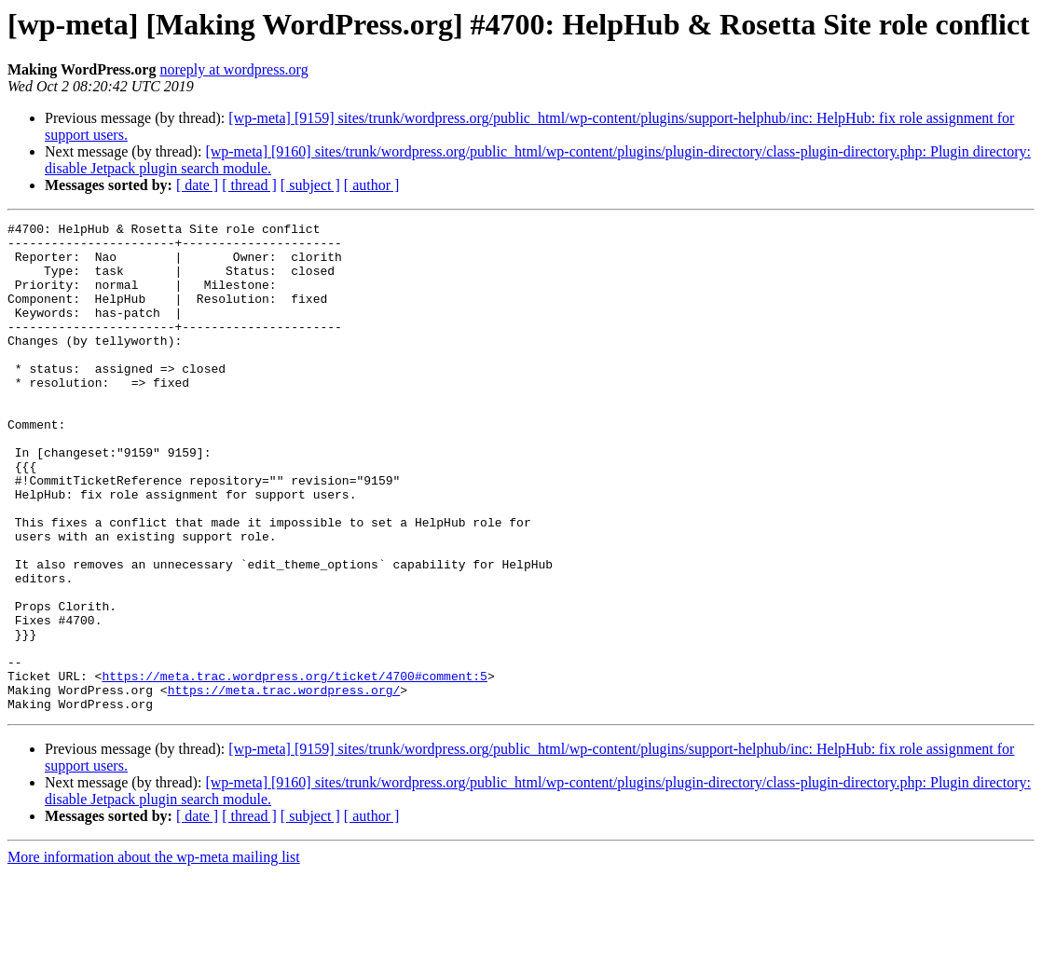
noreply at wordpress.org (233, 69)
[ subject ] (310, 185)
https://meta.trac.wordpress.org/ (284, 784)
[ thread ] (249, 185)
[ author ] (372, 185)
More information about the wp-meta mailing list (153, 955)
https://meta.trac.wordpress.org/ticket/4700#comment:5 (294, 767)
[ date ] (197, 185)
